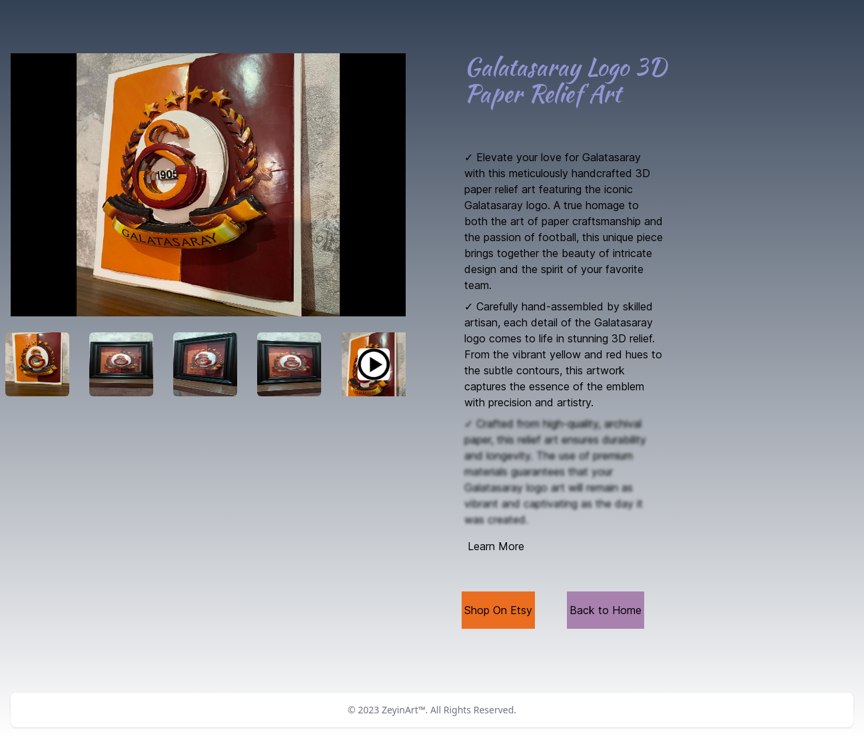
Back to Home (606, 610)
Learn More (496, 546)
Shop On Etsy (498, 610)
